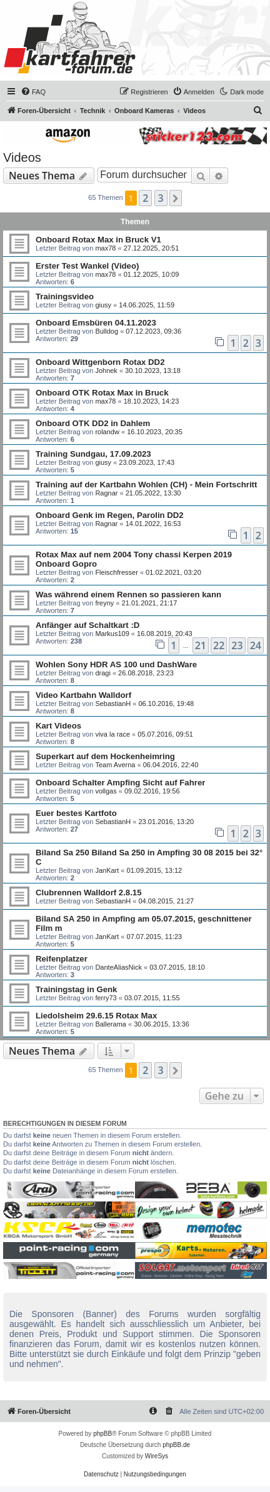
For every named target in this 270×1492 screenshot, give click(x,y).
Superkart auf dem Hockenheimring (105, 756)
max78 (105, 248)
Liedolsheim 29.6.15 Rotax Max (96, 1015)
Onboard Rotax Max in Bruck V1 (98, 239)
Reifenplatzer (62, 958)
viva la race (112, 734)
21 (200, 645)
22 (218, 645)
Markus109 (112, 633)
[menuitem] (33, 91)
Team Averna (115, 764)
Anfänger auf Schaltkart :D (87, 625)
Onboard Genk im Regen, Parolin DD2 (110, 515)
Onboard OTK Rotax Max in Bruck (102, 392)
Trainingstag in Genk (76, 989)
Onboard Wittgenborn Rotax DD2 (100, 362)
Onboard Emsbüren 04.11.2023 (96, 322)
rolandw (107, 431)
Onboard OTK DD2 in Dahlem (93, 423)
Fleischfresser (116, 572)
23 (236, 645)
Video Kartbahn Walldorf (83, 695)
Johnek (106, 370)
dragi (102, 673)
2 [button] (145, 198)
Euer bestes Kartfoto (76, 813)
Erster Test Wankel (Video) (87, 266)
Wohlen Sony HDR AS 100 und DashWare (116, 664)
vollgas (105, 791)
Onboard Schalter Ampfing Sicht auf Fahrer (120, 782)
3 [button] (161, 198)
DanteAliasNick (118, 967)
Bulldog (106, 331)
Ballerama (110, 1024)
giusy (103, 305)
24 (255, 645)
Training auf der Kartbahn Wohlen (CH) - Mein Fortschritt (146, 484)
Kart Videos (58, 725)
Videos (22, 157)
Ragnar (106, 493)
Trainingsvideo (65, 296)
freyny (104, 603)
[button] (175, 198)
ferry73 (105, 998)
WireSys (156, 1456)
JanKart (107, 870)
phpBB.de (176, 1444)
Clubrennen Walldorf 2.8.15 (89, 892)
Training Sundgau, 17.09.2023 (93, 454)
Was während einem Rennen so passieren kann (128, 594)
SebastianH (113, 703)
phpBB (102, 1433)
